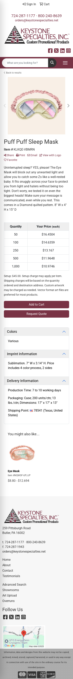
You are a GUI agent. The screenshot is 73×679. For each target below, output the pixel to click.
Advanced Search (14, 584)
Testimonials (11, 576)
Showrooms (10, 590)
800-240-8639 (50, 15)
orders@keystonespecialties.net (36, 20)
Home (6, 560)
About (6, 565)
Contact (7, 570)
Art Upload (9, 595)
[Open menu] (65, 63)
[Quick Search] (25, 62)
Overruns (8, 601)
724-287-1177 (23, 15)
